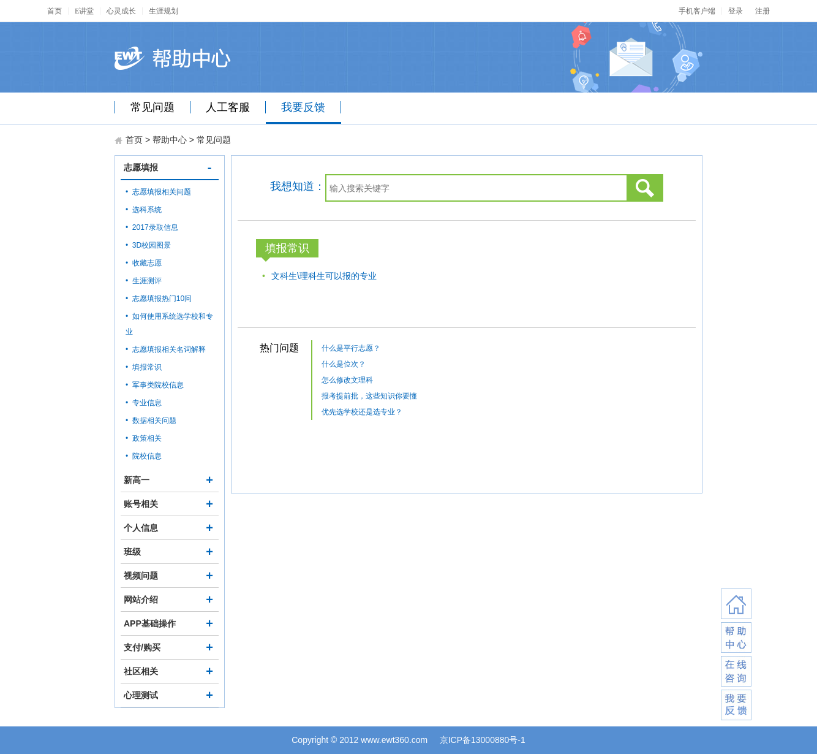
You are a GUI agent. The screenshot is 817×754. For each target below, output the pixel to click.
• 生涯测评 (144, 280)
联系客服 (736, 637)
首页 (54, 11)
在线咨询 (736, 671)
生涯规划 (163, 11)
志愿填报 (170, 167)
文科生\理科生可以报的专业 (324, 276)
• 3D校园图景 (148, 245)
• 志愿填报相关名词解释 (166, 349)
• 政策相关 (144, 438)
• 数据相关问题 (151, 420)
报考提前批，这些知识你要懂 (369, 396)
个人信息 (170, 527)
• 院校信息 (144, 456)
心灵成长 (121, 11)
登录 (735, 11)
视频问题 (170, 575)
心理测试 (170, 695)
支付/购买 (170, 647)
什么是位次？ (344, 364)
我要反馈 (303, 107)
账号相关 (170, 503)
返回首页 (736, 603)
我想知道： (297, 186)
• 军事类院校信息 (155, 385)
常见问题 (152, 107)
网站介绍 (170, 599)
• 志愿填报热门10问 (159, 298)
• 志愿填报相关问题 (158, 192)
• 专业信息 (144, 402)
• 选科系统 (144, 209)
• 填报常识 (144, 367)
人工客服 (228, 107)
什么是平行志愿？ (351, 348)
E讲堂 (84, 11)
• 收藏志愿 (144, 263)
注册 (762, 11)
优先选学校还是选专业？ (362, 412)
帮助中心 (169, 140)
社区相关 (170, 671)
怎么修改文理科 (347, 380)
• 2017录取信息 (152, 227)
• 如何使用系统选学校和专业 (169, 324)
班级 (170, 551)
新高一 (170, 480)
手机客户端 (697, 11)
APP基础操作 (170, 623)
